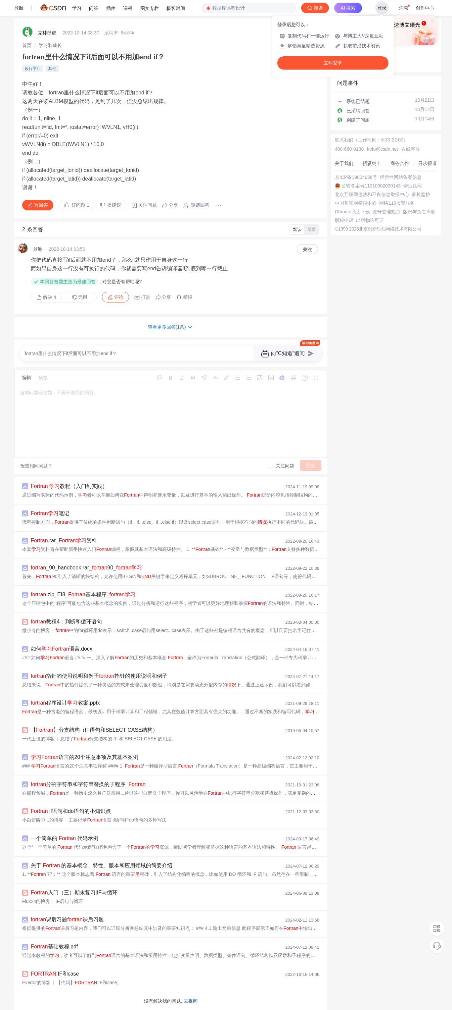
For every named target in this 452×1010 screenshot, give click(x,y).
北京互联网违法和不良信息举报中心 (372, 194)
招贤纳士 (372, 163)
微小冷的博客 (36, 630)
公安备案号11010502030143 (371, 185)
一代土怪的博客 (38, 738)
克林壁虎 (47, 32)
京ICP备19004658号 (356, 177)
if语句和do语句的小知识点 (71, 811)
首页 (26, 45)
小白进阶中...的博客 (42, 820)
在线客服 (410, 149)
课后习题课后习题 (67, 919)
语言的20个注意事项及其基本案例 (84, 757)
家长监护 (421, 194)
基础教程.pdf (54, 946)
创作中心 (425, 8)
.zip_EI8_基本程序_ (83, 594)
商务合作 (399, 163)
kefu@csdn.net (382, 149)
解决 (46, 297)
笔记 (50, 513)
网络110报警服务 (397, 203)
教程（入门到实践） (69, 486)
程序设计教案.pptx (65, 703)
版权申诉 (344, 220)
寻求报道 (427, 163)
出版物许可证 (370, 220)
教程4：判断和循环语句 (66, 621)
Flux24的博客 (36, 901)
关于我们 (344, 163)
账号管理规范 (386, 211)
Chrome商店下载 (352, 211)
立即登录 (333, 62)
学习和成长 (50, 45)
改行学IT (32, 68)
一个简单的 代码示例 (64, 838)
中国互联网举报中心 (356, 203)
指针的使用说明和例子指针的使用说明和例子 (99, 676)
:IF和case (55, 974)
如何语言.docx (61, 649)
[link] (26, 45)
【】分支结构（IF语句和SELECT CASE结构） (94, 730)
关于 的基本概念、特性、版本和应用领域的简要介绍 (101, 865)
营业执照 (412, 185)
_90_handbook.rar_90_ (86, 567)
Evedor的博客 (36, 982)
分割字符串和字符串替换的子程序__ (90, 784)
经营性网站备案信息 (401, 177)
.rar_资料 (64, 540)
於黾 (37, 249)
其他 (52, 68)
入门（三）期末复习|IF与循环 (74, 892)
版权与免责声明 (419, 211)
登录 (381, 8)
